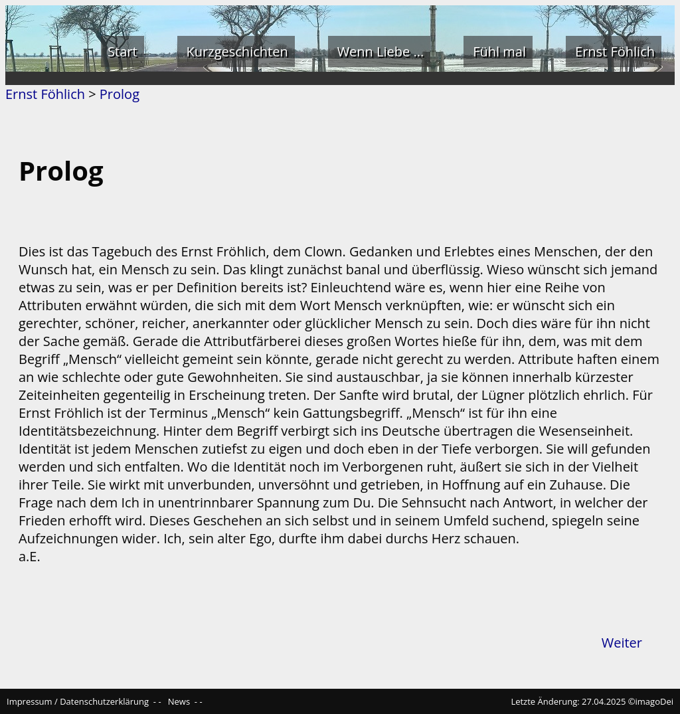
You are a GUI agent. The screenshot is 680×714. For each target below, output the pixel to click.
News (179, 701)
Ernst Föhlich (615, 51)
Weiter (622, 643)
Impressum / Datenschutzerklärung (78, 701)
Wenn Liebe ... (380, 51)
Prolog (119, 94)
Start (122, 51)
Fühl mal (499, 51)
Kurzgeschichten (237, 51)
